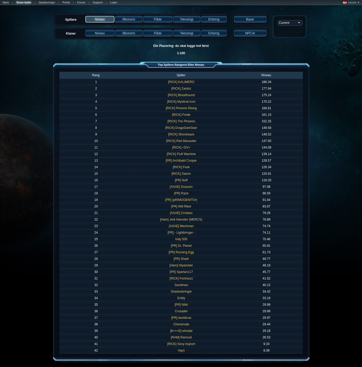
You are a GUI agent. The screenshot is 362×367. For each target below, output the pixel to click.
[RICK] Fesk (181, 167)
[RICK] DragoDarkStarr (181, 128)
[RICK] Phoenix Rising (181, 108)
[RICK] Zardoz (181, 88)
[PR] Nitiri (181, 304)
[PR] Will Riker (181, 206)
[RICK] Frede (181, 115)
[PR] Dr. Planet (181, 246)
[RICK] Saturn (181, 174)
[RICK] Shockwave (181, 134)
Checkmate (181, 324)
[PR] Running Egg (181, 252)
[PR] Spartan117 (181, 272)
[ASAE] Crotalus (181, 213)
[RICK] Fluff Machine (181, 154)
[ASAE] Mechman (181, 226)
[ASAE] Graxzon (181, 187)
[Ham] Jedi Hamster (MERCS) (181, 219)
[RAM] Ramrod (181, 337)
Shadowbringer (181, 291)
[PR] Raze (181, 193)
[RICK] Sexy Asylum (181, 344)
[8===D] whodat (181, 331)
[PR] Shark (181, 259)
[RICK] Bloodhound (181, 95)
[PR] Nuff (181, 180)
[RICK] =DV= (181, 147)
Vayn (181, 350)
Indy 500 (181, 239)
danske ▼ (351, 2)
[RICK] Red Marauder (181, 141)
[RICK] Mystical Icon (181, 101)
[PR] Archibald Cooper (181, 160)
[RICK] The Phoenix (181, 121)
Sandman (181, 285)
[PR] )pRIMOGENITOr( (181, 200)
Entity (181, 298)
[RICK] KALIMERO (181, 82)
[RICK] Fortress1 (181, 278)
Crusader (181, 311)
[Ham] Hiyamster (181, 265)
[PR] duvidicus (181, 318)
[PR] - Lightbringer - (181, 232)
